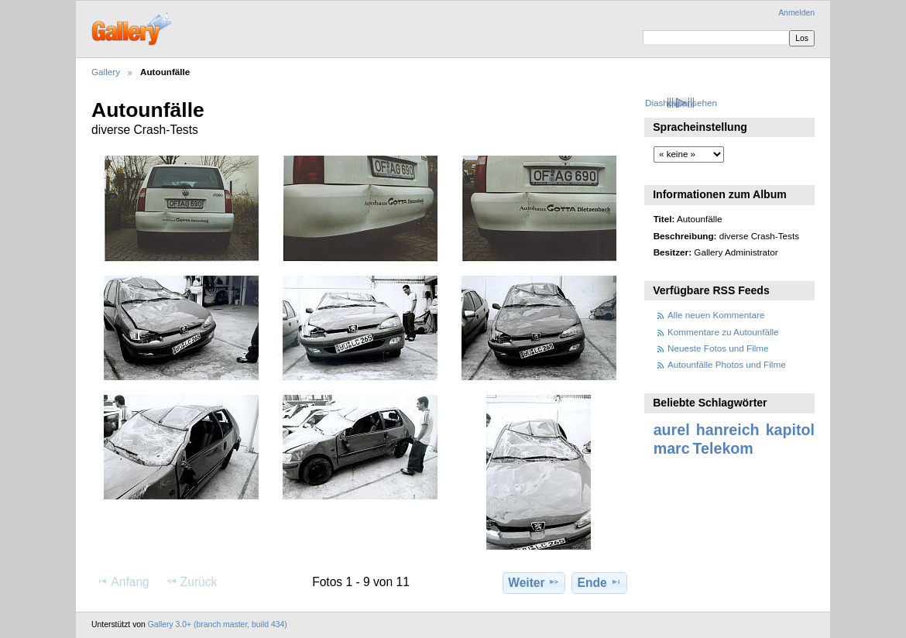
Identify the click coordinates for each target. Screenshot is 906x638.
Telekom (723, 448)
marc (672, 448)
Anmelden (796, 13)
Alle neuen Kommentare (715, 315)
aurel (672, 429)
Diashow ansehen (681, 103)
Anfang (122, 581)
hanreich (728, 429)
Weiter (534, 582)
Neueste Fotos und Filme (718, 348)
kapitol (790, 429)
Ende (600, 582)
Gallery (105, 72)
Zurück (192, 581)
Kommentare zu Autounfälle (723, 332)
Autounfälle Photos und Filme (726, 364)
